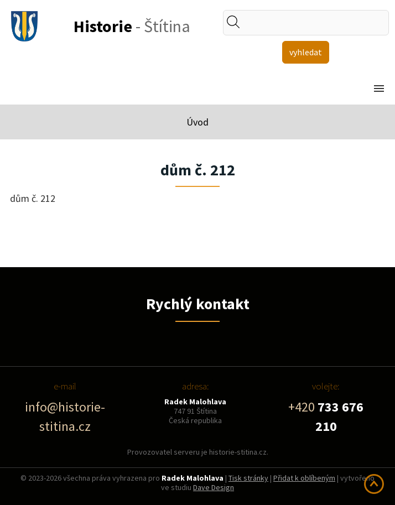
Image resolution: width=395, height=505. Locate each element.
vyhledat (305, 52)
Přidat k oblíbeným (304, 478)
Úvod (197, 122)
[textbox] (314, 22)
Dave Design (213, 487)
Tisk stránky (248, 478)
